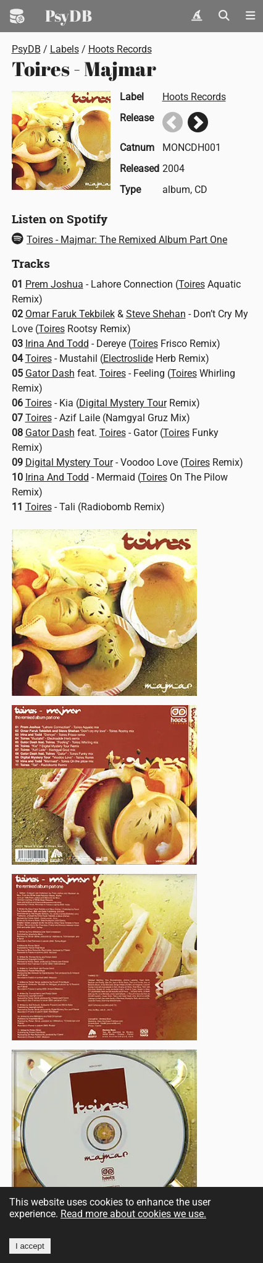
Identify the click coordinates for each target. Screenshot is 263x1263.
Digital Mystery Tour (123, 403)
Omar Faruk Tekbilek (70, 314)
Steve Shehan (156, 314)
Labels (64, 49)
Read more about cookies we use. (133, 1214)
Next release (198, 122)
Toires (191, 284)
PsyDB (68, 15)
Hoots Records (120, 49)
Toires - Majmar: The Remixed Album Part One (120, 240)
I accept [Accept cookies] (29, 1246)
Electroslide (128, 358)
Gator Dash (50, 373)
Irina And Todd (57, 343)
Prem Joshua (54, 284)
